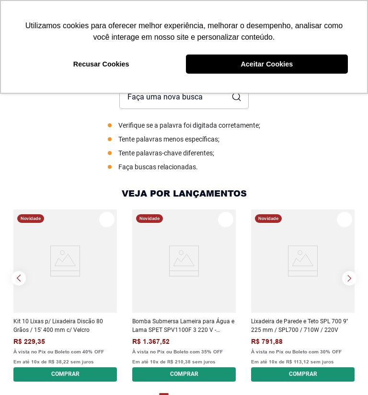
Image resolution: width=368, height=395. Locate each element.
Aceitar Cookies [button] (267, 64)
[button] (65, 373)
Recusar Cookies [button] (101, 64)
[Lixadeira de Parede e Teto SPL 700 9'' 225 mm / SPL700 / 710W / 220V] (303, 295)
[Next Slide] (349, 278)
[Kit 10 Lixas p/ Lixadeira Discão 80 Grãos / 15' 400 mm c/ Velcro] (65, 295)
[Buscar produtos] (236, 97)
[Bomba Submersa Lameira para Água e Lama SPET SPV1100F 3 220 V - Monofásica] (184, 295)
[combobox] (184, 97)
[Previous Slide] (19, 278)
